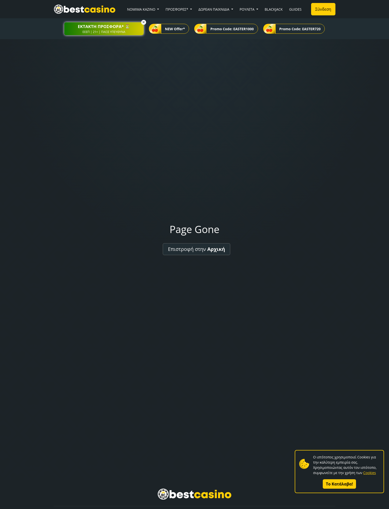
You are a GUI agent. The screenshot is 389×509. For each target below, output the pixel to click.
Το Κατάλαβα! (339, 484)
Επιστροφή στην (196, 249)
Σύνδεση (323, 9)
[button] (104, 28)
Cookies (369, 472)
